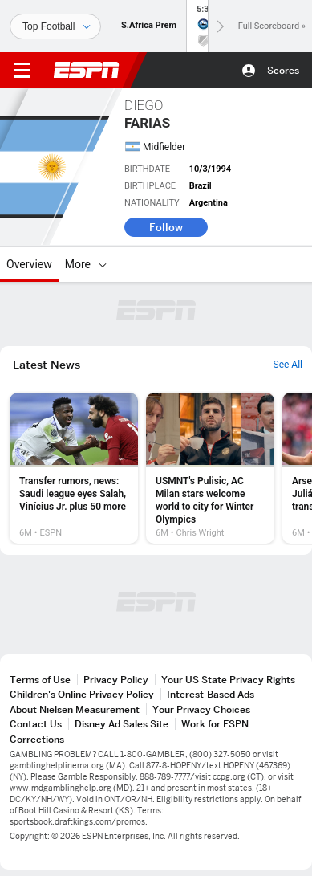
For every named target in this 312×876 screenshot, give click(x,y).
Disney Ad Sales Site (121, 724)
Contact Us (36, 724)
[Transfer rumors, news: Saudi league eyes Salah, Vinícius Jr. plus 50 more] (74, 468)
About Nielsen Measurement (75, 709)
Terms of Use (40, 680)
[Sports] (55, 26)
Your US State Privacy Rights (228, 680)
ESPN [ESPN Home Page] (87, 70)
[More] (102, 264)
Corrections (37, 739)
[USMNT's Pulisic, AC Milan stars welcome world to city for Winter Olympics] (210, 468)
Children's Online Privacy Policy (82, 694)
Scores (283, 70)
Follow (166, 227)
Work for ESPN (215, 724)
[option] (74, 468)
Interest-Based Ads (210, 694)
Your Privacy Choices (201, 709)
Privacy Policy (115, 680)
